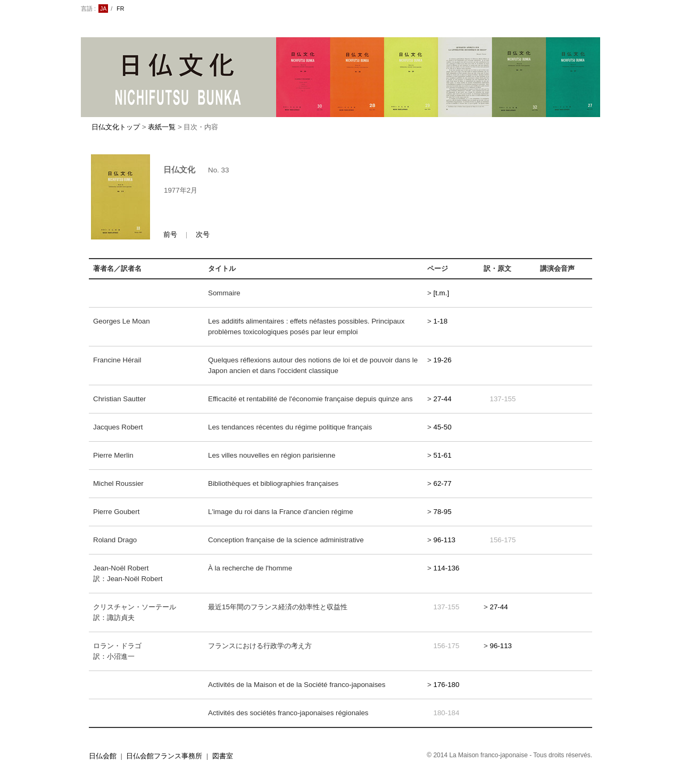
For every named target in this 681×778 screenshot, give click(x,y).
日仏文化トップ (116, 127)
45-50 (443, 427)
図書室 (222, 756)
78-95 (443, 512)
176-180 (447, 685)
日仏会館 (103, 756)
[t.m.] (442, 293)
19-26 (443, 360)
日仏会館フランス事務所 (164, 756)
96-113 (445, 540)
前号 (170, 234)
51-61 (443, 455)
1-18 (441, 321)
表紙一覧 (162, 127)
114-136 (447, 568)
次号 (203, 234)
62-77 (443, 483)
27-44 (443, 399)
